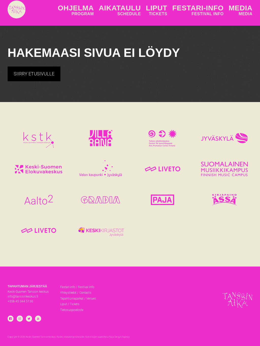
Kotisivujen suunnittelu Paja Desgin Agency (107, 336)
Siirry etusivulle (34, 73)
